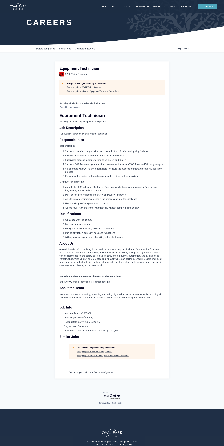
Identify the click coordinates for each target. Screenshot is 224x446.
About (113, 6)
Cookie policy (117, 403)
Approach (140, 6)
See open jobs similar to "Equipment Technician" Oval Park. (93, 91)
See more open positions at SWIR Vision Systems (91, 372)
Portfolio (158, 6)
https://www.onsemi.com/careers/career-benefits (84, 281)
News (171, 6)
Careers (185, 6)
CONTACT (205, 6)
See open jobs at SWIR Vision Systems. (84, 87)
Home (102, 6)
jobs (65, 48)
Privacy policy (104, 403)
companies (45, 48)
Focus (126, 6)
